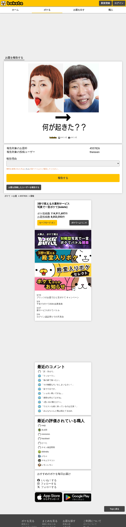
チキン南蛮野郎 (46, 447)
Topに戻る (114, 509)
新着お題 (66, 524)
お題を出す (79, 10)
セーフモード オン (47, 223)
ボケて (7, 196)
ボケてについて (90, 524)
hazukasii (44, 438)
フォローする (46, 483)
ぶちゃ (42, 456)
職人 (110, 10)
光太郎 (42, 429)
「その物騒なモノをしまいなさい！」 (56, 384)
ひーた (42, 443)
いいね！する (47, 480)
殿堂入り (25, 524)
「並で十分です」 (47, 389)
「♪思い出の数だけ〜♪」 (50, 402)
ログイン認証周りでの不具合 (63, 315)
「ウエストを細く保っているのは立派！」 (58, 406)
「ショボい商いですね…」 (51, 393)
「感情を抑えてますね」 (50, 397)
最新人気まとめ (49, 524)
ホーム (15, 10)
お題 (15, 196)
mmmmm (44, 434)
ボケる (47, 10)
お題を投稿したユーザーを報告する (23, 187)
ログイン (118, 3)
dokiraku (43, 451)
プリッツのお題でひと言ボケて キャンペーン (63, 296)
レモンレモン (45, 465)
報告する (63, 178)
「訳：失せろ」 (46, 371)
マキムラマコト (46, 460)
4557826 (23, 196)
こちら (26, 169)
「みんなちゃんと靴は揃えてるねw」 (56, 410)
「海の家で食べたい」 (49, 380)
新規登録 (105, 3)
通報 (32, 196)
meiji (42, 425)
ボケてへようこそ (79, 223)
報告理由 (11, 158)
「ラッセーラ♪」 (47, 375)
